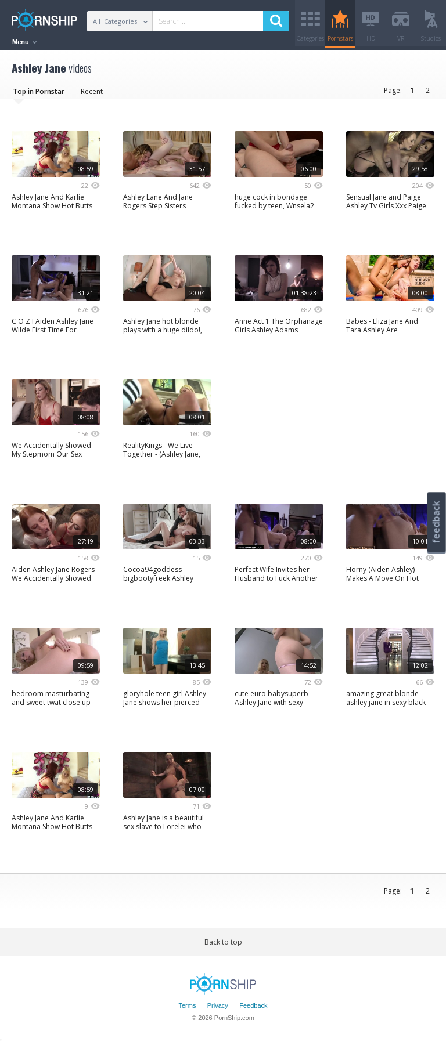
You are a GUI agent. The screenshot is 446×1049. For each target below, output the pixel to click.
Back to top (223, 946)
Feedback (253, 1010)
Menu (24, 41)
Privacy (217, 1010)
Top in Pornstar (38, 95)
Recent (92, 95)
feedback (436, 522)
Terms (187, 1010)
